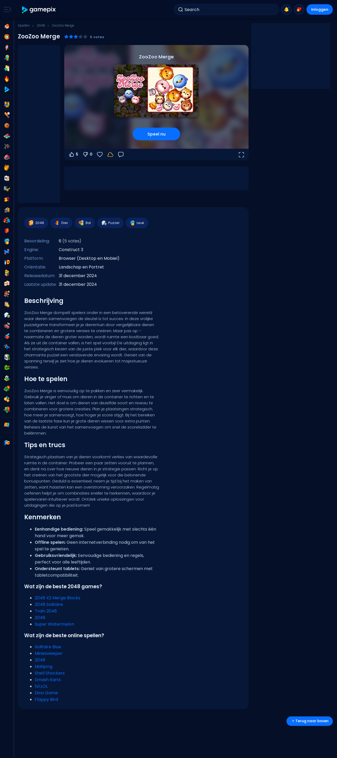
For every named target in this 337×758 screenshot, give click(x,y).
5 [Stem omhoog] (73, 154)
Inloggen (319, 9)
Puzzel (110, 223)
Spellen (24, 25)
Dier (61, 223)
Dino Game (46, 693)
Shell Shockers (50, 673)
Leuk (136, 223)
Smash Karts (48, 680)
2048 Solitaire (49, 604)
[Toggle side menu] (6, 9)
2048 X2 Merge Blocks (57, 598)
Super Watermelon (54, 624)
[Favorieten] (100, 154)
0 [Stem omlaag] (87, 154)
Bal (84, 223)
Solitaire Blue (48, 647)
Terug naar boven (310, 721)
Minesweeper (49, 653)
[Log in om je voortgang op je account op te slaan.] (110, 154)
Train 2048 (46, 611)
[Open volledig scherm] (241, 154)
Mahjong (43, 667)
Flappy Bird (46, 699)
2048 (41, 25)
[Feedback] (121, 154)
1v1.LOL (41, 686)
